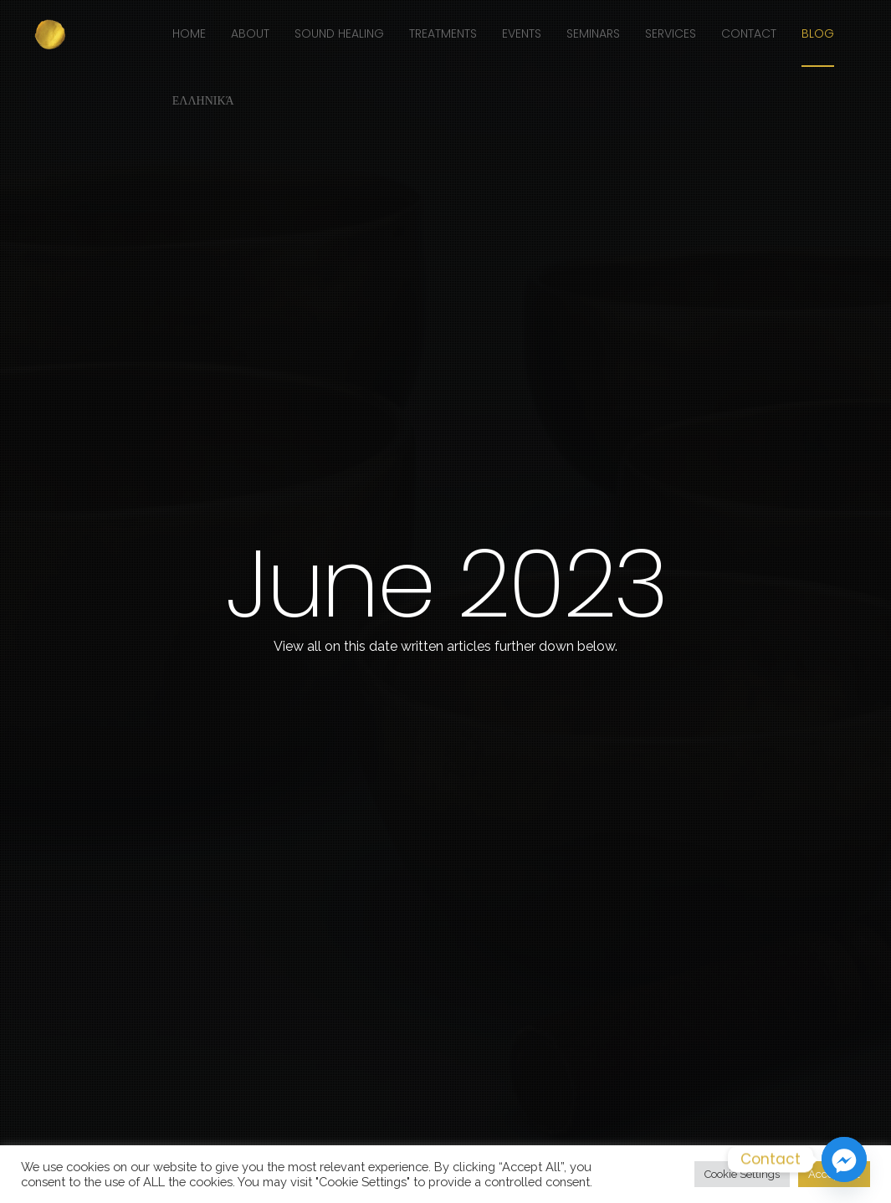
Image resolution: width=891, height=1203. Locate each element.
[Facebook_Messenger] (844, 1159)
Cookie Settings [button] (742, 1174)
